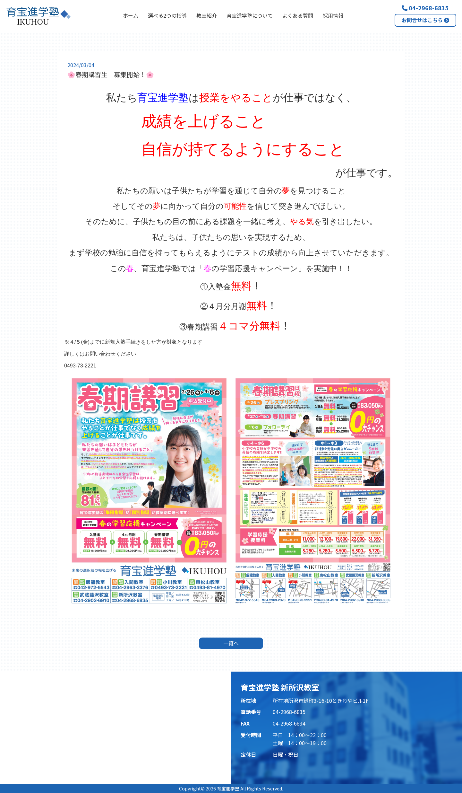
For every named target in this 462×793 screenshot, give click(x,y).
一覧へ (231, 643)
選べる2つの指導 (167, 15)
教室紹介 (206, 15)
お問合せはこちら (425, 20)
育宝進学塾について (250, 15)
